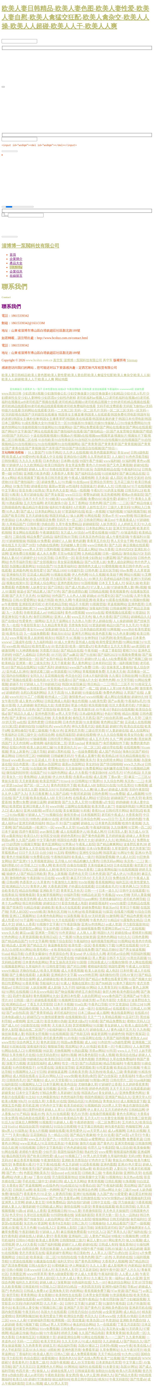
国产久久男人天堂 (75, 802)
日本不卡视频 (63, 1005)
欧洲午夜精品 (88, 1300)
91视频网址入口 (24, 1072)
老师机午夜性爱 (30, 1152)
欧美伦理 (59, 866)
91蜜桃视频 (110, 567)
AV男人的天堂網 (94, 1156)
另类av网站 (97, 1051)
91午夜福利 (52, 1333)
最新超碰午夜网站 (59, 1253)
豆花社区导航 (109, 571)
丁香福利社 (24, 1354)
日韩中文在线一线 (104, 1203)
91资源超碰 (97, 625)
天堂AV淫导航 (141, 1283)
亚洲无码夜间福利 (32, 823)
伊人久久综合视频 (110, 735)
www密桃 (126, 516)
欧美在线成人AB (42, 798)
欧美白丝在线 (133, 727)
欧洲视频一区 (61, 1321)
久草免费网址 (109, 1350)
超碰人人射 (47, 870)
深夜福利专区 (36, 1047)
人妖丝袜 (44, 777)
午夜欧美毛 (27, 1169)
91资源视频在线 (121, 1295)
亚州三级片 (35, 1021)
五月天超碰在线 (36, 516)
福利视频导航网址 (104, 941)
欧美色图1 (102, 647)
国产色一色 (14, 1173)
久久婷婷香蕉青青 (135, 1085)
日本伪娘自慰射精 (93, 630)
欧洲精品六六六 (17, 887)
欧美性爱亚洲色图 (109, 642)
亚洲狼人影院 (66, 1228)
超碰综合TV (51, 904)
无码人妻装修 (140, 895)
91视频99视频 (139, 600)
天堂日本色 (63, 798)
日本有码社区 (101, 663)
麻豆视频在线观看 (136, 545)
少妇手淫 (49, 1152)
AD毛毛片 (115, 773)
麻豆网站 (8, 756)
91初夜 (85, 811)
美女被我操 (71, 811)
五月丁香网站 (78, 503)
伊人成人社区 (125, 857)
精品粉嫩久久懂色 (86, 861)
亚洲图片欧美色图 (36, 474)
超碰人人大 (105, 486)
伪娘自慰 (47, 524)
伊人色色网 (80, 575)
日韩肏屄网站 (93, 520)
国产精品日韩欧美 (33, 874)
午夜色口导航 (97, 1005)
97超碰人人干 (33, 684)
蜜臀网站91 (56, 769)
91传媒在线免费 (83, 950)
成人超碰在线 (11, 550)
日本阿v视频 (108, 1346)
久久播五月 (99, 1278)
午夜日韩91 (123, 1047)
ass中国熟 (43, 1300)
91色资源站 (67, 933)
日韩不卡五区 (116, 958)
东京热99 (95, 1072)
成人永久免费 (46, 554)
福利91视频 (69, 1055)
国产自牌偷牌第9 (131, 1228)
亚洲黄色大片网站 (49, 1367)
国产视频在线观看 (19, 680)
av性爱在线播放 (96, 533)
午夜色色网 (86, 1257)
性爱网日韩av (111, 929)
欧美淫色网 (28, 899)
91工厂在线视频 (133, 929)
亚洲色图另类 (71, 1350)
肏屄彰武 (136, 811)
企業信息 (16, 272)
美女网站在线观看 (25, 533)
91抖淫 (111, 1051)
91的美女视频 (114, 491)
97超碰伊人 (14, 465)
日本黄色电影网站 (49, 916)
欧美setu (52, 849)
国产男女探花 (54, 495)
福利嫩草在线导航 (116, 769)
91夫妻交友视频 (112, 1118)
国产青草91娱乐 (81, 470)
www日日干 (109, 819)
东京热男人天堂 (66, 1270)
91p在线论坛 (69, 1186)
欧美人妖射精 (34, 638)
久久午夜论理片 (131, 1350)
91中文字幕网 (38, 941)
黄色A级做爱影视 (60, 1274)
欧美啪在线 (62, 950)
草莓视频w (55, 689)
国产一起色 (103, 1257)
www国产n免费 (80, 668)
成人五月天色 (98, 739)
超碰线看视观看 (45, 1000)
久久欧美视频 (11, 1287)
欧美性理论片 (73, 659)
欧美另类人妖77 (103, 807)
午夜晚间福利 (60, 857)
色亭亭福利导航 (20, 562)
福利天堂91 (65, 1262)
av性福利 (72, 486)
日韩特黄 (33, 524)
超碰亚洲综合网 (68, 1337)
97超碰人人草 (49, 1232)
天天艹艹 (93, 1017)
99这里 (48, 1051)
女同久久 (36, 676)
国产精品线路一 (24, 828)
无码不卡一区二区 (69, 520)
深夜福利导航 (98, 609)
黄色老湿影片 (50, 1043)
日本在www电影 (41, 992)
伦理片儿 (67, 1139)
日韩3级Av (122, 486)
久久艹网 (116, 739)
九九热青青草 (32, 1346)
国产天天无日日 (24, 1367)
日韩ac (44, 1325)
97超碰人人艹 (35, 815)
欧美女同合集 (133, 735)
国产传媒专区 (33, 1219)
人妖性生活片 (96, 508)
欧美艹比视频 (110, 1359)
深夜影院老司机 (106, 1228)
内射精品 (134, 1266)
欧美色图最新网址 (103, 453)
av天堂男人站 (96, 1131)
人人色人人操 (75, 596)
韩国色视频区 (94, 1097)
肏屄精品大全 (44, 706)
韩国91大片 (105, 933)
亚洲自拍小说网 (75, 457)
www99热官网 (88, 975)
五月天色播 (28, 1228)
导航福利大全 (49, 984)
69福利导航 (72, 895)
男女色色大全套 (57, 491)
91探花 (107, 912)
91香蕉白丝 (87, 1186)
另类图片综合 (49, 651)
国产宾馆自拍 (46, 710)
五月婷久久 (130, 1123)
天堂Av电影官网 (68, 554)
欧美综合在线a (126, 1055)
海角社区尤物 (57, 912)
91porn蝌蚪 (90, 899)
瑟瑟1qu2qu (76, 743)
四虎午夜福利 (22, 996)
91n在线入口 (46, 1228)
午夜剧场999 (98, 773)
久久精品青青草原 (54, 625)
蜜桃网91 (71, 853)
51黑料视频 (52, 550)
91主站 (30, 1097)
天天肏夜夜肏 (61, 718)
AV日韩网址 (79, 781)
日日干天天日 (28, 853)
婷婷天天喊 (69, 1333)
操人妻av (100, 790)
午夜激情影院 (50, 1161)
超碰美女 (8, 1093)
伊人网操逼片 (78, 1266)
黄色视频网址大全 (46, 996)
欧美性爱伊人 (76, 1131)
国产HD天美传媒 (66, 1169)
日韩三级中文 (27, 735)
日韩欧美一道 (70, 929)
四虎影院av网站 (30, 929)
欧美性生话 (14, 634)
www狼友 (67, 499)
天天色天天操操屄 (116, 1211)
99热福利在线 (81, 1283)
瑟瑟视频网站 (82, 1026)
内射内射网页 (33, 1304)
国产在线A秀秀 (88, 1359)
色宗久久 (90, 1316)
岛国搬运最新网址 (22, 567)
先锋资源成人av (35, 613)
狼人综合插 (124, 1148)
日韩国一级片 (23, 1000)
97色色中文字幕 (51, 1106)
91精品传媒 (32, 908)
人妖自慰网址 (90, 996)
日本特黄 (126, 971)
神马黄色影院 (87, 1055)
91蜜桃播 (95, 802)
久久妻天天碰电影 (14, 470)
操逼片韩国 (45, 600)
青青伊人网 (38, 887)
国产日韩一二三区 (116, 503)
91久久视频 (97, 575)
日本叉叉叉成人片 (111, 583)
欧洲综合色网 (87, 1190)
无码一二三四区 (28, 1342)
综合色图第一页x (25, 765)
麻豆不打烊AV (80, 878)
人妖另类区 (108, 524)
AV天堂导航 (124, 680)
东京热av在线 (132, 1177)
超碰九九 (106, 1375)
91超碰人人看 (63, 1123)
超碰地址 (61, 668)
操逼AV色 (38, 1114)
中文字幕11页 (132, 1363)
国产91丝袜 (88, 655)
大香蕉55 (123, 1000)
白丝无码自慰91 (47, 1055)
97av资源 (117, 1291)
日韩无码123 (134, 491)
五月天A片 (92, 1118)
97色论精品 (132, 773)
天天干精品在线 (109, 1354)
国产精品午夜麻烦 (83, 1135)
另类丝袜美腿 (49, 1249)
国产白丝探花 (107, 1076)
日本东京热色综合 (92, 537)
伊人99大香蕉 (62, 777)
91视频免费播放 (129, 655)
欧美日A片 (31, 836)
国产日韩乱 (56, 588)
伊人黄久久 (95, 1110)
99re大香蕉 (106, 550)
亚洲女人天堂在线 (32, 849)
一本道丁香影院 (110, 651)
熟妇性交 (90, 1152)
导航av (132, 1287)
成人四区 (116, 478)
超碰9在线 (141, 465)
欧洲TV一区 (45, 828)
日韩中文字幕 (74, 1304)
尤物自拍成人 (29, 971)
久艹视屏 (65, 937)
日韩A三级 (29, 870)
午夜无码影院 (119, 1380)
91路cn (20, 1211)
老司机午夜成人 (112, 815)
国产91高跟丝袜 (90, 1064)
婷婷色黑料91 (70, 836)
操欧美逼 (101, 727)
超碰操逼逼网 (57, 1072)
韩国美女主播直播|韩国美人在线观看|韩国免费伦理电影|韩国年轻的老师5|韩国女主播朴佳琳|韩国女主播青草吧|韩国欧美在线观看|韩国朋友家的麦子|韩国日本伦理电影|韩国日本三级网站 (76, 419)
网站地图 (61, 380)
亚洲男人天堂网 (13, 1203)
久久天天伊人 (71, 1342)
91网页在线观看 (127, 946)
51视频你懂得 (118, 963)
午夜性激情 (132, 1064)
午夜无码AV (30, 1312)
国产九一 (53, 1139)
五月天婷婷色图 (130, 819)
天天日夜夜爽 (38, 794)
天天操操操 (73, 769)
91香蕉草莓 (30, 984)
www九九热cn (133, 765)
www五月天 (36, 1139)
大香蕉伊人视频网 (115, 1262)
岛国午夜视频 (59, 1363)
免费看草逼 (135, 1139)
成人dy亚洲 (134, 1278)
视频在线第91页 (17, 583)
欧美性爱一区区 (79, 946)
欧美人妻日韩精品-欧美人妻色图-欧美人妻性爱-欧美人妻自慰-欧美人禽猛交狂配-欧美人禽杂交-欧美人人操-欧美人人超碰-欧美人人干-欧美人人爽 (75, 17)
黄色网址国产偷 (112, 722)
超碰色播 (130, 739)
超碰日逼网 (38, 802)
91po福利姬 (142, 1080)
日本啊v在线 (69, 461)
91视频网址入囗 (30, 1085)
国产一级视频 (140, 1224)
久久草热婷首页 (98, 457)
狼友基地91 (127, 1245)
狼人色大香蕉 (102, 617)
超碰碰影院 (91, 524)
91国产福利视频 (49, 1245)
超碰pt (91, 596)
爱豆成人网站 (87, 550)
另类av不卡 (110, 516)
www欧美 (13, 647)
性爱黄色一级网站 (32, 621)
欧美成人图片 (43, 1354)
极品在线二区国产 (32, 1030)
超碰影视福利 (98, 904)
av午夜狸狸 (9, 604)
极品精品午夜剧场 (35, 508)
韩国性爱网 (116, 967)
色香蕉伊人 (28, 882)
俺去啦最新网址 (122, 1013)
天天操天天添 (61, 1026)
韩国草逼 (109, 853)
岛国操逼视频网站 (75, 609)
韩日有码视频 (32, 904)
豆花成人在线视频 (137, 722)
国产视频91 (76, 529)
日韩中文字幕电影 (49, 1148)
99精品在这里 (90, 895)
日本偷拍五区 (25, 1337)
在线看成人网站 (84, 798)
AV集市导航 (21, 486)
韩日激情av (142, 516)
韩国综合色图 (66, 840)
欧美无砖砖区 (73, 1106)
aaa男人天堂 (132, 718)
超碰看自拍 (39, 486)
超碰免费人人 (51, 482)
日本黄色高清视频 (108, 823)
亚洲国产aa (131, 996)
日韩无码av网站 (111, 861)
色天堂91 (15, 1215)
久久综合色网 (113, 781)
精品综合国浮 (28, 1127)
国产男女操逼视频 (132, 950)
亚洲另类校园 (124, 1144)
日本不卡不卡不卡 (35, 499)
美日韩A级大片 (78, 1030)
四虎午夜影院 (28, 832)
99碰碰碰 (42, 756)
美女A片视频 (38, 1131)
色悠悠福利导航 (72, 1097)
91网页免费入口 (13, 1198)
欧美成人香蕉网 (47, 1241)
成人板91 (15, 811)
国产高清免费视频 (14, 1266)
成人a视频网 (135, 794)
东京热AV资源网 (35, 1224)
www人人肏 (17, 1321)
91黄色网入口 (129, 887)
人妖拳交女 (38, 588)
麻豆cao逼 (27, 933)
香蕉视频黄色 (119, 592)
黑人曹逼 (98, 958)
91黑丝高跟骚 (136, 958)
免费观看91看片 (24, 1165)
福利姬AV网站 (86, 988)
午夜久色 (25, 617)
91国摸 (81, 963)
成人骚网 (102, 1013)
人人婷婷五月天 (129, 524)
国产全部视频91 (44, 562)
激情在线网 (72, 1207)
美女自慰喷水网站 (109, 760)
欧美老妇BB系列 (72, 979)
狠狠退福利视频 (124, 1152)
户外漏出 (142, 706)
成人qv (59, 1156)
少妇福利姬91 (55, 1030)
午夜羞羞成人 (125, 520)
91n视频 (80, 499)
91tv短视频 (86, 882)
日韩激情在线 (90, 1198)
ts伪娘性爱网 (121, 1043)
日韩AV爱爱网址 (24, 600)
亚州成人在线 (85, 642)
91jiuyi (65, 781)
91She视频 (16, 815)
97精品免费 (48, 1093)
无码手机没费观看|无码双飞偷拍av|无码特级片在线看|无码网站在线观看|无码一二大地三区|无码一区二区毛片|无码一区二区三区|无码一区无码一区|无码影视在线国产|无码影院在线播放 (77, 411)
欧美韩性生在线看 (68, 1295)
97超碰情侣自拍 (56, 529)
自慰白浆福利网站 (33, 693)
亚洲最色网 (21, 571)
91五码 (59, 853)
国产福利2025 (107, 655)
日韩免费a (68, 1329)
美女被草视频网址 (49, 895)
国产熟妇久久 (133, 1342)
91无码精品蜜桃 (67, 790)
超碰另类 (88, 1000)
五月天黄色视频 (83, 1059)
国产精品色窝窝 (131, 916)
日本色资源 (97, 874)
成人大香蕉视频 (72, 971)
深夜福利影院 (84, 1215)
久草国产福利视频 (116, 1038)
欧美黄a (98, 600)
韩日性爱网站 (11, 984)
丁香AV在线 (41, 1177)
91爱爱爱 (120, 1194)
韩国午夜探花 (135, 1034)
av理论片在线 (52, 811)
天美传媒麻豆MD (100, 866)
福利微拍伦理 (109, 975)
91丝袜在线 (17, 1047)
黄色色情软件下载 (63, 786)
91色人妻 (12, 512)
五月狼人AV (63, 861)
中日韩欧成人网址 (49, 1207)
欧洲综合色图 (73, 1316)
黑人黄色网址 (81, 663)
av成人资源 (113, 925)
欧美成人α (13, 457)
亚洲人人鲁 (62, 617)
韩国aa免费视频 (72, 1043)
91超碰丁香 (93, 1304)
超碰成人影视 (118, 790)
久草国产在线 (133, 693)
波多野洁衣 (69, 1009)
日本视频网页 (90, 815)
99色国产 (58, 596)
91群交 (86, 1207)
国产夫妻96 (17, 718)
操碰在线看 (57, 1131)
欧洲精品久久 (125, 840)
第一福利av (117, 1278)
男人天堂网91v (61, 1325)
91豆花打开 (130, 1017)
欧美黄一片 (106, 1047)
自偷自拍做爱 (76, 866)
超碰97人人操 (61, 541)
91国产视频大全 (140, 979)
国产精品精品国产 (14, 941)
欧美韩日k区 (48, 937)
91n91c (12, 1127)
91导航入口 (48, 1287)
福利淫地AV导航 (66, 537)
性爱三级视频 (38, 731)
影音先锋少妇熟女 (32, 491)
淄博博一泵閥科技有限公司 (83, 360)
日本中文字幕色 (27, 1093)
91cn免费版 (117, 794)
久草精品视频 (111, 1017)
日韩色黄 (91, 571)
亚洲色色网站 (106, 937)
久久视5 (114, 676)
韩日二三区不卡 (122, 684)
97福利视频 (114, 512)
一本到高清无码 (89, 1287)
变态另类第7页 (139, 849)
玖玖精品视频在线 (132, 756)
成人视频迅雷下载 (133, 1102)
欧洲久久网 (63, 600)
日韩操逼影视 (84, 1371)
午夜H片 (97, 491)
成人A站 (91, 1043)
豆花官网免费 (115, 1139)
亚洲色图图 (108, 1165)
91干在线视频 (141, 486)
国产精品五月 (36, 946)
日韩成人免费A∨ (36, 1291)
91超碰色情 (116, 1034)
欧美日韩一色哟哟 (46, 1190)
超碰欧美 (47, 908)
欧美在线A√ (142, 1346)
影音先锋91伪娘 (55, 1021)
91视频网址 (80, 739)
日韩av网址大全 (110, 1190)
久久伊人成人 (65, 1278)
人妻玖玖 (120, 1169)
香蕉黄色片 (32, 1194)
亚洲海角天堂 (58, 1291)
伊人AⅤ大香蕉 (26, 1245)
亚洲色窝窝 (36, 722)
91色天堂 (135, 798)
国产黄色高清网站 (87, 1262)
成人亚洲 (99, 777)
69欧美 (54, 499)
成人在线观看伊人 (73, 832)
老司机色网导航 (134, 899)
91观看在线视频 (117, 600)
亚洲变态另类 (74, 731)
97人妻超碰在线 (117, 731)
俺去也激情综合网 (135, 1106)
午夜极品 (108, 895)
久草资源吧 (119, 849)
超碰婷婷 (12, 693)
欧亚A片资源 (39, 579)
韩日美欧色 (81, 1253)
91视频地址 (114, 1177)
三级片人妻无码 (118, 508)
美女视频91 (46, 1295)
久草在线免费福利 (122, 1059)
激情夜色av (77, 697)
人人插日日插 (15, 1059)
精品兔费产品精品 (40, 537)
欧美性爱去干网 (51, 1316)
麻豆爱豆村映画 (140, 1194)
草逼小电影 (79, 706)
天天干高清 (56, 693)
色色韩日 (15, 1291)
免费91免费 (21, 802)
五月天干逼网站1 (58, 621)
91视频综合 (54, 815)
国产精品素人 (36, 592)
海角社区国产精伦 (135, 752)
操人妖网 (76, 516)
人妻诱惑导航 (62, 1194)
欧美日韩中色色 (130, 567)
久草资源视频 (28, 937)
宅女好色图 (51, 929)
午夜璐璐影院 (49, 533)
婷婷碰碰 (122, 802)
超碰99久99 (139, 697)
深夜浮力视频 (15, 1064)
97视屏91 (95, 781)
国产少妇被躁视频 (133, 1300)
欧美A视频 (9, 1102)
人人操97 (117, 457)
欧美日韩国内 (54, 465)
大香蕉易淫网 (57, 887)
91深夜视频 (72, 916)
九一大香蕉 (14, 613)
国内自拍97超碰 (78, 1203)
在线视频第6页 (75, 1017)
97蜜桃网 (82, 920)
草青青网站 (28, 1295)
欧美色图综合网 (128, 992)
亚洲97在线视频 (84, 1194)
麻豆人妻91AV (97, 1241)
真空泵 (58, 360)
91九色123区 (130, 1354)
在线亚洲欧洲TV (24, 609)
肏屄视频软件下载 (116, 743)
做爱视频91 (49, 1359)
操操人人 (42, 1371)
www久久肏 (10, 933)
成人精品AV (131, 1312)
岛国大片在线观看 (53, 1312)
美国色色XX (67, 1359)
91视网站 (124, 941)
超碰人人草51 (38, 470)
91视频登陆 (98, 604)
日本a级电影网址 (91, 714)
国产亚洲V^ (21, 861)
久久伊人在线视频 (76, 453)
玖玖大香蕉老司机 (122, 706)
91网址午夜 (126, 853)
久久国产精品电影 (91, 1333)
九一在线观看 (106, 1325)
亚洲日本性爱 (70, 996)
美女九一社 (14, 777)
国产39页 (28, 545)
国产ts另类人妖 (95, 562)
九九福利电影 (42, 642)
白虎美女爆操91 (36, 954)
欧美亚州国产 (49, 781)
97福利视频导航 (135, 512)
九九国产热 (105, 1194)
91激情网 (112, 916)
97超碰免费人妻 (122, 588)
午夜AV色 (56, 731)
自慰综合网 (46, 735)
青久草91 (83, 1278)
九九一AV (99, 1283)
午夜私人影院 (85, 845)
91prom (81, 1329)
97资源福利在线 (73, 512)
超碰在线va (123, 933)
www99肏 (56, 807)
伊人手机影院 (11, 1350)
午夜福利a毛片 (135, 701)
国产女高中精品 (51, 659)
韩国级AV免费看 (38, 541)
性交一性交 (70, 1064)
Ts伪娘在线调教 (47, 545)
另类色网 (95, 503)
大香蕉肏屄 (134, 815)
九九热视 (143, 1030)
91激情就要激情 (52, 1017)
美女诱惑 (72, 1375)
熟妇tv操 (36, 1333)
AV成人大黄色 (64, 642)
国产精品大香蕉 (126, 1375)
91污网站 (74, 672)
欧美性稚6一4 (43, 950)
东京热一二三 (134, 781)
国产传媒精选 (131, 1359)
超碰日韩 (55, 1182)
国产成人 (26, 512)
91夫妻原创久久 (65, 748)
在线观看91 (121, 1009)
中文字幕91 (10, 491)
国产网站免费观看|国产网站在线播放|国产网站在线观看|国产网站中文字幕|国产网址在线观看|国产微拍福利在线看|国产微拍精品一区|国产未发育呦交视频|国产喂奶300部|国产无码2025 (77, 432)
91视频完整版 (30, 845)
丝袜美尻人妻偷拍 (119, 668)
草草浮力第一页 (106, 1215)
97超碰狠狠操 (15, 541)
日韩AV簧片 (128, 975)
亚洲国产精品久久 (118, 1097)
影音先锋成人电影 (74, 904)
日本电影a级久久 (13, 1017)
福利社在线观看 (90, 1367)
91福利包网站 (57, 773)
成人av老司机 (33, 1375)
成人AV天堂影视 (56, 1080)
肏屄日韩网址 (43, 617)
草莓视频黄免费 (93, 672)
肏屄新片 (140, 866)
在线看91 (64, 680)
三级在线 (19, 537)
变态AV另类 (79, 1114)
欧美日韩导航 (125, 1207)
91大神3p (74, 912)
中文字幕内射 (46, 840)
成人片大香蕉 (78, 773)
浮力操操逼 (126, 1203)
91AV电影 (71, 689)
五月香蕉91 (54, 1118)
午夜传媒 (90, 651)
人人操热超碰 (69, 1249)
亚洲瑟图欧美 (85, 1068)
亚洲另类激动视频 (72, 849)
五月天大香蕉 (120, 647)
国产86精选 (103, 984)
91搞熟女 (21, 1131)
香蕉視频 (60, 1236)
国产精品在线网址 (23, 668)
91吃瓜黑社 (125, 786)
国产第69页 (73, 899)
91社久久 (124, 937)
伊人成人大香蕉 (85, 1274)
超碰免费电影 (91, 908)
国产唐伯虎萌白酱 (74, 592)
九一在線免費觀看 (36, 634)
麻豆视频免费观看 (73, 1232)
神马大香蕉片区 (83, 727)
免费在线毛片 (122, 878)
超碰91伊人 (92, 659)
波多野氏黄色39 (135, 845)
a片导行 (135, 1135)
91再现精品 (93, 1102)
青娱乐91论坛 (60, 634)
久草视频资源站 (42, 861)
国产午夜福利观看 (109, 1186)
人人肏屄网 (141, 1047)
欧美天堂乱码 (50, 1342)
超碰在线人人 (99, 1030)
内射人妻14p (23, 1177)
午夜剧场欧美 (28, 1232)
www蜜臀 (105, 1152)
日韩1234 (136, 1005)
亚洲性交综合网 (90, 853)
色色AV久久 (96, 1329)
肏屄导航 (12, 1295)
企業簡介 (16, 259)
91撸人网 (44, 866)
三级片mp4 (130, 1190)
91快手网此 (54, 453)
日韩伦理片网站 (59, 739)
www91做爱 (117, 904)
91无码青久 (134, 1329)
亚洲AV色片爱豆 (129, 1165)
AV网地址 (71, 1367)
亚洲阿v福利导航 (114, 1287)
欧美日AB (20, 1380)
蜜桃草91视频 (141, 933)
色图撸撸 (22, 588)
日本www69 (32, 1270)
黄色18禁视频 (74, 613)
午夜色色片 (98, 920)
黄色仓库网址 (126, 1114)
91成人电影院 (91, 1342)
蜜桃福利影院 (97, 967)
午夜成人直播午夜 (87, 756)
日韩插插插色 (11, 508)
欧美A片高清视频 (128, 1371)
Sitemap (132, 360)
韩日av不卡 (54, 823)
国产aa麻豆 (71, 655)
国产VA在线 (124, 596)
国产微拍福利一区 (27, 482)
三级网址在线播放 (77, 807)
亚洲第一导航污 (46, 933)
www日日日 (73, 495)
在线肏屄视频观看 (102, 1114)
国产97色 (53, 592)
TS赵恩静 (105, 638)
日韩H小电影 (25, 1241)
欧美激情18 (86, 710)
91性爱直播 (104, 1068)
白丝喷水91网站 (20, 950)
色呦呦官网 (134, 1127)
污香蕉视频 (143, 1203)
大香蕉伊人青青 (62, 474)
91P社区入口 (96, 1232)
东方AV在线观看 (57, 1114)
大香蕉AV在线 (56, 1102)
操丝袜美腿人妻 (13, 1034)
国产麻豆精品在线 (132, 474)
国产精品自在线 (72, 651)
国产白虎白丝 (118, 1253)
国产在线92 (10, 621)
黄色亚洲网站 (51, 845)
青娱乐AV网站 (122, 1161)
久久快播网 (119, 828)
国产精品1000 (56, 571)
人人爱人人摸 (128, 1274)
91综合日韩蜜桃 (65, 1127)
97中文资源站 (118, 1005)
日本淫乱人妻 (117, 832)
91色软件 (104, 1043)
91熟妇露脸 (14, 503)
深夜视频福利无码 (137, 1198)
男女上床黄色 (19, 752)
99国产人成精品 (24, 655)
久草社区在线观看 (36, 1215)
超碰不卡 (15, 684)
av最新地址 (14, 836)
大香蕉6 (142, 1114)
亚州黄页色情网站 (25, 1329)
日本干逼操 (10, 832)
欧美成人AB (86, 786)
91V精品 (81, 1139)
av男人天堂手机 (67, 714)
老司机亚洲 (30, 1106)
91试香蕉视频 (89, 1165)
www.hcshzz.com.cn (39, 360)
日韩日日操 (20, 988)
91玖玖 (24, 819)
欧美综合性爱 (102, 1169)
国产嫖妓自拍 (126, 558)
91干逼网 (26, 920)
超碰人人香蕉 (25, 925)
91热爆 (67, 482)
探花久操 (132, 583)
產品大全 (16, 263)
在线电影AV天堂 (45, 680)
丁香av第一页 (117, 777)
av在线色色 (51, 1186)
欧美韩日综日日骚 (57, 1059)
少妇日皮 (22, 1257)
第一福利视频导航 (126, 663)
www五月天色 (81, 617)
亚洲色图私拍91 (68, 583)
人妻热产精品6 (99, 1236)
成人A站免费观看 (114, 659)
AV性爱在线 (45, 1068)
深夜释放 (63, 1283)
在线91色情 (17, 748)
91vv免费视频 (49, 1329)
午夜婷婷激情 (83, 1123)
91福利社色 (44, 727)
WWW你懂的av (112, 1198)
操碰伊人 (12, 874)
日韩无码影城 (32, 1089)
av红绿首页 (73, 1173)
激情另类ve (71, 815)
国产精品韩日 (138, 1262)
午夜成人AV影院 (137, 967)
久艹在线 (22, 769)
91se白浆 (82, 828)
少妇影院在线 (29, 1026)
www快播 (70, 1076)
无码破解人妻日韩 (73, 545)
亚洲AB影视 (32, 811)
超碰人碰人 (48, 1283)
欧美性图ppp (122, 638)
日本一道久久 (108, 891)
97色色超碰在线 (75, 1148)
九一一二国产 (114, 1337)
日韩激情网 (143, 1144)
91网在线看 (92, 516)
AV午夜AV (102, 710)
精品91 (26, 647)
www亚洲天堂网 (49, 609)
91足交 (46, 1194)
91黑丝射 (133, 874)
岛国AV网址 (128, 1367)
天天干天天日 (119, 1089)
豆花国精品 (38, 1135)
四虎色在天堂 (78, 874)
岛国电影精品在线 (107, 470)
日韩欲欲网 (130, 676)
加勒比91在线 (106, 786)
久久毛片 (132, 625)
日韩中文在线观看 (132, 891)
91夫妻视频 (91, 722)
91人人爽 (86, 790)
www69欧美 (37, 912)
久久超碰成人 (112, 1342)
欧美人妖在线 (94, 971)
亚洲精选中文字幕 (64, 975)
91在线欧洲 (38, 769)
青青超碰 (130, 1072)
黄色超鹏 (79, 541)
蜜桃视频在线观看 (118, 613)
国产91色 (55, 1198)
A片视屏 (79, 508)
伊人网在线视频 (140, 963)
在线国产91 (38, 773)
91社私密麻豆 (11, 958)
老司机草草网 (69, 819)
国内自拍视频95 (17, 676)
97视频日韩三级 (51, 1308)
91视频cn (125, 988)
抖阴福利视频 (140, 954)
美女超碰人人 (114, 1026)
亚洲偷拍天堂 (15, 575)
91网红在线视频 (17, 992)
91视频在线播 (60, 575)
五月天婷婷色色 (116, 1110)
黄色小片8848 (95, 465)
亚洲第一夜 (24, 663)
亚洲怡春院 (19, 731)
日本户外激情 (136, 1304)
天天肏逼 (101, 478)
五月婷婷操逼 (115, 836)
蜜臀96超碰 (91, 495)
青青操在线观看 (103, 1207)
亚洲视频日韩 (57, 1211)
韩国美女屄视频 (36, 1034)
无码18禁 (134, 1156)
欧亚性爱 (109, 499)
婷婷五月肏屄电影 (88, 992)
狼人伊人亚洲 (89, 1375)
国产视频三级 (137, 659)
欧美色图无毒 (101, 634)
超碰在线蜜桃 (86, 735)
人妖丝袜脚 (38, 988)
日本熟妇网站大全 (48, 512)
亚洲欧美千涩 (49, 891)
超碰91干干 (126, 499)
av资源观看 (59, 672)
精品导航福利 (113, 1064)
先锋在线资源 (59, 470)
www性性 (8, 1043)
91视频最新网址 (13, 967)
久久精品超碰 (133, 1249)
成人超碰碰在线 (47, 979)
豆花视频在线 (54, 676)
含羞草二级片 (39, 1363)
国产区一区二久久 (36, 786)
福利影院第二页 (55, 743)
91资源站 (138, 613)
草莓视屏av (9, 853)
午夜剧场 (33, 878)
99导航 (17, 474)
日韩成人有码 (108, 1245)
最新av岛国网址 (49, 765)
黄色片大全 (86, 840)
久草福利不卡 (35, 967)
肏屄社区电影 (11, 1110)
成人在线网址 (139, 731)
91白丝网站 (42, 920)
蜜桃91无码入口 (138, 1021)
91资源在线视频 (20, 1262)
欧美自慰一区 (136, 1333)
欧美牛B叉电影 (59, 1224)
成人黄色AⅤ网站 (31, 701)
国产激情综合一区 (25, 659)
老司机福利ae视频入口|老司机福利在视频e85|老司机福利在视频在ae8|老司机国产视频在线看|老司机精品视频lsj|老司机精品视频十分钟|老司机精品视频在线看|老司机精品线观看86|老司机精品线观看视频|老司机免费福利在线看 (76, 402)
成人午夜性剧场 (117, 537)
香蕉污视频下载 (27, 1325)
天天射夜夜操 (28, 781)
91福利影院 (10, 1085)
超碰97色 (116, 727)
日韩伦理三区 (25, 756)
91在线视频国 (128, 870)
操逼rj (21, 592)
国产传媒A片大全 (85, 680)
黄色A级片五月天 (123, 1030)
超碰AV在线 (49, 819)
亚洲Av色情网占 (92, 925)
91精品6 (113, 920)
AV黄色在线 (10, 899)
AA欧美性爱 (97, 701)
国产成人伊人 (116, 874)
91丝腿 (98, 1026)
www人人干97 (127, 1051)
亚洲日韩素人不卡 (35, 807)
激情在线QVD (133, 554)
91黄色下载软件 (124, 984)
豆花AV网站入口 (50, 1076)
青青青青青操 (115, 1333)
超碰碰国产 (119, 798)
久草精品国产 (15, 524)
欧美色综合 (69, 1085)
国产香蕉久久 (77, 579)
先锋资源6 (62, 706)
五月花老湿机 (88, 1270)
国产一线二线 (88, 689)
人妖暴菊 (42, 975)
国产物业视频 (64, 992)
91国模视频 (89, 583)
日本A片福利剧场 (95, 676)
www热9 (127, 630)
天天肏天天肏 (116, 672)
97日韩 (41, 1072)
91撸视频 (141, 786)
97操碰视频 (38, 739)
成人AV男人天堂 (55, 1384)
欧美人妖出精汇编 (40, 748)
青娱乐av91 (110, 908)
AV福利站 (43, 596)
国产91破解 (71, 823)
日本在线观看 (123, 866)
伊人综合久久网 (94, 954)
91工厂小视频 (34, 697)
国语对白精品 (67, 1287)
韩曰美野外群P (32, 1110)
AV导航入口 (28, 866)
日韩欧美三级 (91, 1173)
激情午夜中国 (109, 1270)
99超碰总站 (53, 684)
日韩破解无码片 (62, 756)
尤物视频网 (62, 1051)
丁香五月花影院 (128, 1325)
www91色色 (62, 727)
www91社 (16, 697)
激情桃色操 (17, 878)
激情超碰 (28, 1207)
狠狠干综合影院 (60, 941)
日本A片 (48, 1270)
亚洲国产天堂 (73, 1308)
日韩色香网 (100, 794)
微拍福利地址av (24, 1278)
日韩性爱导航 (55, 967)
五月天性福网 (33, 503)
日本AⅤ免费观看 (98, 849)
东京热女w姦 (115, 1329)
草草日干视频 (129, 908)
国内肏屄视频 (11, 1312)
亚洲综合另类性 (101, 482)
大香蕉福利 (127, 1076)
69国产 (114, 533)
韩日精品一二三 (98, 684)
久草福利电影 (117, 1156)
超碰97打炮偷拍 (39, 1380)
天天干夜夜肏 (60, 663)
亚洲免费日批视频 (22, 554)
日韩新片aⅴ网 (22, 1190)
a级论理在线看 (112, 748)
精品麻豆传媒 (19, 1333)
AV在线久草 (36, 1102)
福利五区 (122, 882)
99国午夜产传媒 (91, 461)
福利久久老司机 (27, 1283)
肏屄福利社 (138, 1219)
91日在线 (47, 878)
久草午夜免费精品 (68, 524)
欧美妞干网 (114, 575)
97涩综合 (103, 798)
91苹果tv (68, 845)
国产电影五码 (79, 1034)
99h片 (22, 1102)
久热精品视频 (91, 554)
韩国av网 (8, 840)
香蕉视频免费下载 (97, 1291)
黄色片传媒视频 (17, 857)
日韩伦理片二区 (121, 1080)
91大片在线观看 (63, 920)
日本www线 (107, 1316)
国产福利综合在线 (87, 474)
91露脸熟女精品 (131, 920)
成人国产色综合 (110, 752)
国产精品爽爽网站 (109, 845)
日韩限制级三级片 (72, 1241)
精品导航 (17, 954)
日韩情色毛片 (15, 1080)
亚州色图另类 (44, 714)
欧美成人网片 (96, 832)
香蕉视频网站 (104, 882)
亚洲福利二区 (78, 1236)
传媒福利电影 (125, 807)
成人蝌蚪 (54, 1064)
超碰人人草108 (110, 689)
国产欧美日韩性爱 (40, 1156)
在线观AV (141, 1013)
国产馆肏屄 (14, 908)
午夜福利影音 (108, 1274)
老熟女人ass (138, 1038)
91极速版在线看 (44, 1262)
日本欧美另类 (78, 1072)
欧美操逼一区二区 (43, 1257)
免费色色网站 (112, 693)
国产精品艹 (133, 1291)
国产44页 (122, 1135)
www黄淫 (62, 878)
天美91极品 (21, 1135)
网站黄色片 (116, 1241)
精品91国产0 (115, 625)
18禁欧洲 (53, 1350)
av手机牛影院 (106, 1000)
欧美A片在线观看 (68, 908)
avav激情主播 (49, 832)
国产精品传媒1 (140, 503)
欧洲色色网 (107, 680)
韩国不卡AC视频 (68, 638)
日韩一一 (90, 891)
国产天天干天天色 (22, 596)
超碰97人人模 (71, 1245)
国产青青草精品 (41, 1013)
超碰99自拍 (26, 727)
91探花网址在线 (90, 1038)
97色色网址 (10, 937)
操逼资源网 (99, 1034)
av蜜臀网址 (96, 1139)
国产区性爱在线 (62, 958)
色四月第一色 (25, 1371)
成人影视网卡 (117, 1266)
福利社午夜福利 (60, 508)
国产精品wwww (36, 1198)
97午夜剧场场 (70, 925)
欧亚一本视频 (95, 512)
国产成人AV (10, 1026)
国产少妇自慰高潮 (109, 718)
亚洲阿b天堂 (132, 1173)
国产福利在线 (137, 1232)
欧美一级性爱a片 (81, 647)
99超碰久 (46, 1127)
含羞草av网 (71, 1198)
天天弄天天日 (101, 878)
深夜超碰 (51, 630)
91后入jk (8, 1123)
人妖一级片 (86, 1009)
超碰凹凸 (33, 1017)
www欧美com (20, 760)
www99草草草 (37, 1274)
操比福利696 (61, 1380)
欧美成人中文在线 (49, 457)
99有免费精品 (55, 1203)
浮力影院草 (58, 579)
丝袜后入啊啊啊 (26, 1123)
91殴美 (14, 495)
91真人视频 (107, 1055)
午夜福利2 (9, 735)
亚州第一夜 (65, 1089)
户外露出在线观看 (81, 887)
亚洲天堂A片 (141, 1097)
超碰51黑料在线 (59, 752)
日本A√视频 (33, 1384)
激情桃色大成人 (89, 567)
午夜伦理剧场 (109, 1300)
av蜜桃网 (36, 743)
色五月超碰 (70, 1165)
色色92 (27, 958)
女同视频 (49, 1089)
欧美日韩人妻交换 (25, 1308)
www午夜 (125, 1346)
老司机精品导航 (56, 604)
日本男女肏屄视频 (95, 1295)
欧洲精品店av (15, 1005)
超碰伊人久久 (104, 840)
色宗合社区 (73, 676)
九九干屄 (68, 988)
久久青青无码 (107, 988)
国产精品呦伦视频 (25, 1009)
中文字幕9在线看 (48, 1165)
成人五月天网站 (75, 1182)
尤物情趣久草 (87, 1085)
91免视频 (129, 1182)
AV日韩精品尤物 (38, 718)
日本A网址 (23, 520)
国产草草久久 (116, 1232)
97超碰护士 (28, 558)
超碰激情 (54, 802)
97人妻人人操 (100, 588)
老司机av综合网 (118, 954)
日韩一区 (98, 668)
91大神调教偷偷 (27, 651)
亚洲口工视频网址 (22, 916)
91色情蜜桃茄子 (24, 1068)
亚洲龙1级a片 (77, 1021)
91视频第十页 (46, 1337)
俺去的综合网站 (118, 1283)
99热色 (35, 819)
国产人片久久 (130, 1270)
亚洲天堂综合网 (124, 529)
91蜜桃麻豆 (60, 1266)
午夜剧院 (108, 1148)
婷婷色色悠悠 (98, 1089)
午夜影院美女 (30, 625)
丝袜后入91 (47, 790)
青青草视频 (96, 1182)
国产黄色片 (105, 1144)
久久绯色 (28, 710)
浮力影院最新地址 (136, 925)
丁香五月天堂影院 (40, 1005)
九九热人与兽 (81, 621)
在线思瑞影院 (65, 735)
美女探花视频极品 (70, 562)
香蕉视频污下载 (103, 946)
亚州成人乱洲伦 (17, 672)
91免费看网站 (92, 769)
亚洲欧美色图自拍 (115, 1308)
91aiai (5, 954)
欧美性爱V (37, 571)
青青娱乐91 (111, 1102)
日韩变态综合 (77, 1312)
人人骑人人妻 (86, 933)
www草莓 (16, 638)
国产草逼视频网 (30, 1186)
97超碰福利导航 (38, 1321)
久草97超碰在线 (31, 495)
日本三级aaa (86, 1013)
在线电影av (103, 1009)
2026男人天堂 (111, 1106)
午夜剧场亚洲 (82, 600)
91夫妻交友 (111, 1367)
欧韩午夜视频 (131, 823)
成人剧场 (54, 988)
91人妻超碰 (73, 693)
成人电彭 (112, 971)
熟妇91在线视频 (122, 710)
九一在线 (12, 625)
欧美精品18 (110, 756)
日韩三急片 (79, 1224)
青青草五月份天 (98, 541)
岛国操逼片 (88, 486)
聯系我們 (16, 268)
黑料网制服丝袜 (27, 1316)
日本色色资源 (72, 722)
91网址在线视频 (92, 1337)
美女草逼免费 (74, 465)
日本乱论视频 (136, 1131)
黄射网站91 (21, 529)
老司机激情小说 (56, 503)
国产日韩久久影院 (78, 1219)
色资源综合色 (58, 954)
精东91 (50, 638)
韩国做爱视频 (105, 857)
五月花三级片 (123, 482)
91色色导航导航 (137, 457)
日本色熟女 (51, 461)
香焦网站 (30, 777)
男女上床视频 (57, 874)
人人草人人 (99, 1253)
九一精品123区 (58, 1135)
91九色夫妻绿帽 (124, 634)
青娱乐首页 (10, 781)
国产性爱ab (138, 1380)
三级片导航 (38, 752)
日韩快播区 (10, 461)
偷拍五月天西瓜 (84, 718)
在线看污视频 (123, 912)
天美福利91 (21, 739)
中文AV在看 (105, 1135)
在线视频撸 (132, 748)
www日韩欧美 (97, 545)
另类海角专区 (78, 625)
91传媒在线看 (92, 693)
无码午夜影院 (138, 790)
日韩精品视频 (98, 592)
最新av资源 (57, 486)
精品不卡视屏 (78, 604)
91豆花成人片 (41, 760)
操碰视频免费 (90, 929)
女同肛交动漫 (49, 836)
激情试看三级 (39, 672)
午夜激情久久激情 (64, 882)
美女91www (35, 630)
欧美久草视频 (50, 971)
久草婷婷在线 (122, 1257)
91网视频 (113, 630)
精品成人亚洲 (15, 946)
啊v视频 (140, 588)
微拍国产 (15, 1194)
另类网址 (101, 1059)
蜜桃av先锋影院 (132, 495)
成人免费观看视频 (83, 1354)
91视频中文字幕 (47, 925)
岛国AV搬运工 (88, 1346)
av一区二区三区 (89, 748)
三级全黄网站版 (105, 870)
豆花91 (134, 1253)
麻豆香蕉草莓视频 (26, 1161)
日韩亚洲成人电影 (57, 701)
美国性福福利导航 (70, 1152)
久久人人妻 (98, 1266)
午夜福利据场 (99, 828)
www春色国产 (112, 996)
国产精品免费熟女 (112, 1021)
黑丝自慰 (19, 630)
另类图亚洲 (17, 1274)
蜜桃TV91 (129, 651)
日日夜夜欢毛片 (106, 887)
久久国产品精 (59, 794)
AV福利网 (128, 461)
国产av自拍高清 (17, 1013)
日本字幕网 (51, 1085)
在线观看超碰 (140, 1089)
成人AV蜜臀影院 (30, 1038)
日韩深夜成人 (97, 963)
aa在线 (21, 722)
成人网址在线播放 (117, 697)
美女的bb (92, 765)
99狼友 (116, 1236)
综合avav (57, 1173)
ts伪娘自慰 (15, 1375)
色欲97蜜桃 (112, 714)
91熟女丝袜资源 (84, 937)
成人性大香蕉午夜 (50, 899)
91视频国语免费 (43, 520)
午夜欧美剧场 (112, 1173)
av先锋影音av (36, 689)
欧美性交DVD (66, 870)
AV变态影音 (59, 647)
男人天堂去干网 (122, 541)
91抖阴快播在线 (62, 1215)
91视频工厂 (73, 1156)
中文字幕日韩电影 (90, 1127)
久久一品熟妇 (129, 1215)
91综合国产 (44, 567)
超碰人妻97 (44, 1236)
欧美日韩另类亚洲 (54, 478)
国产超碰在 (44, 1169)
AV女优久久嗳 (27, 790)
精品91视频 (130, 714)
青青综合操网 (25, 979)
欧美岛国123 (95, 1321)
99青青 (45, 1026)
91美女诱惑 (10, 1118)
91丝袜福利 (110, 474)
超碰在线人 (27, 1236)
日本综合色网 (90, 819)
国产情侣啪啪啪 (111, 765)
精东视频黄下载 (28, 478)
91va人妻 (74, 1211)
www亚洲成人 (30, 1144)
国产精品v (92, 979)
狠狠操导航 (56, 1047)
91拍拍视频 (10, 929)
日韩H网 (12, 882)
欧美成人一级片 (83, 857)
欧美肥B (15, 807)
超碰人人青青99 (137, 836)
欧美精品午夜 (73, 1118)
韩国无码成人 (59, 516)
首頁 (13, 255)
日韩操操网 (118, 609)
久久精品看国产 (117, 1224)
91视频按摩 (130, 1236)
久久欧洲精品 (33, 465)
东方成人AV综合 (72, 533)
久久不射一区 (53, 1304)
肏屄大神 (108, 992)
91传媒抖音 (75, 571)
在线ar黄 (85, 1169)
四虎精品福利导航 (116, 579)
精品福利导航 (67, 1346)
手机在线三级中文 (35, 1182)
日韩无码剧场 (119, 1219)
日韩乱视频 (132, 760)
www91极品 (10, 971)
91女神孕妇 (89, 638)
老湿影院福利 (36, 1064)
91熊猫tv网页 (99, 1080)
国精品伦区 (76, 1102)
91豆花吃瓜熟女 (52, 1144)
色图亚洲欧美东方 (82, 760)
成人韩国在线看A (25, 1076)
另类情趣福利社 (110, 899)
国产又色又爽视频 (119, 465)
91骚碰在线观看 (24, 1300)
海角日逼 (36, 529)
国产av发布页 (11, 710)
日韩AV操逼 (113, 1249)
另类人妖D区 (18, 912)
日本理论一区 (64, 558)
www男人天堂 (32, 550)
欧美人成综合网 (136, 1026)
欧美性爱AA (41, 647)
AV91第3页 (9, 727)
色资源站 (8, 520)
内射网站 (76, 1291)
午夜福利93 (81, 941)
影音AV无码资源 (93, 916)
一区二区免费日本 (107, 1123)
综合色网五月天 (27, 1043)
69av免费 (126, 571)
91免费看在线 (39, 857)
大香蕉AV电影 (127, 1316)
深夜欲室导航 (64, 1068)
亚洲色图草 (136, 604)
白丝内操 (95, 1312)
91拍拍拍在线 (67, 1257)
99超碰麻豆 (83, 958)
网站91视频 (132, 575)
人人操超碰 (41, 958)
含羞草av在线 (82, 777)
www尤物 (123, 895)
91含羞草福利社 (65, 567)
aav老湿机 (138, 647)
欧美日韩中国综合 (84, 1380)
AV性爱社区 (105, 596)
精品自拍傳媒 (28, 891)
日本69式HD (124, 550)
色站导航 (141, 541)
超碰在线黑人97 (62, 1371)
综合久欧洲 (10, 1148)
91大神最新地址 (47, 1097)
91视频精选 (92, 1106)
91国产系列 (45, 668)
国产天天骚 (21, 798)
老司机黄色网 (52, 1038)
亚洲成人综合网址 (43, 583)
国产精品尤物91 (106, 950)
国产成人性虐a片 (77, 588)
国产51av (14, 1249)
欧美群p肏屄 (87, 1076)
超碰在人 (87, 823)
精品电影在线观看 (32, 1118)
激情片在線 (88, 1144)
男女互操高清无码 (62, 963)
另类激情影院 (91, 1211)
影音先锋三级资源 (138, 1118)
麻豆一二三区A (139, 777)
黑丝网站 (130, 1186)
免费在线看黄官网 (114, 979)
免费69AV (95, 499)
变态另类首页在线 (32, 1253)
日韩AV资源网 (76, 1110)
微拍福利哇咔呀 (17, 773)
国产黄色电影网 (93, 836)
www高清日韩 (11, 394)
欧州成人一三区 (56, 697)
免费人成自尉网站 (120, 562)
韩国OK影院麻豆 (74, 684)
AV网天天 (95, 579)
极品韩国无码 (15, 1156)
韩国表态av (89, 1093)
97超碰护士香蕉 (110, 1085)
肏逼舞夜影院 (57, 946)
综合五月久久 (68, 630)
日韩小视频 (14, 1270)
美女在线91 (60, 760)
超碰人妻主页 (35, 1203)
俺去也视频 (79, 701)
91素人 (65, 984)
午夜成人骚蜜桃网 (81, 478)
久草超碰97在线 (68, 1093)
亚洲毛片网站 (81, 634)
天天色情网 (21, 743)
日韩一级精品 (112, 554)
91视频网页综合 (69, 1000)
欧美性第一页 (66, 710)
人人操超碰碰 (122, 621)
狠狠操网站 (100, 1219)
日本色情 (81, 1089)
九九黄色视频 (135, 1337)
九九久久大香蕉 (30, 461)
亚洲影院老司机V (31, 604)
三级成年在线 (21, 642)
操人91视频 (134, 1241)
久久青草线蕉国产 (64, 1300)
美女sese (123, 453)
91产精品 (22, 1114)
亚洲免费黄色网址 (132, 1093)
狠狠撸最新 (27, 895)
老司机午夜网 (11, 1089)
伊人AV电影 (87, 1047)
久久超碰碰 (25, 706)
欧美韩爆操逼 (91, 912)
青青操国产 (94, 743)
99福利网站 (17, 689)
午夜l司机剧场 (80, 794)
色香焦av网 (130, 689)
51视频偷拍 (97, 1224)
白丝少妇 (46, 853)
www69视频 (94, 697)
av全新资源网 (112, 1312)
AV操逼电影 (128, 533)
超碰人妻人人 (11, 1207)
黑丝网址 (71, 1047)
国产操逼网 (14, 1219)
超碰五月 (49, 1346)
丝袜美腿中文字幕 (91, 1177)
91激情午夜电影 (114, 1304)
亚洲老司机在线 (140, 1308)
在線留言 (16, 276)
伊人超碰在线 (102, 621)
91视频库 (45, 1123)
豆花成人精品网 (38, 575)
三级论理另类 (94, 731)
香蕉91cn (98, 811)
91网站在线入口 (13, 1051)
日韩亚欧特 (30, 1287)
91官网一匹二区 (139, 828)
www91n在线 (95, 613)
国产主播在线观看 (22, 975)
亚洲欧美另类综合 (74, 1161)
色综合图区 (32, 1359)
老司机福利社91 (65, 1013)
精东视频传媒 (98, 706)
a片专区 (108, 802)
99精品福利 (56, 613)
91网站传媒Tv (133, 642)
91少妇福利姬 (79, 1080)
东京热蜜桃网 (110, 495)
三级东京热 (41, 663)
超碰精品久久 (140, 617)
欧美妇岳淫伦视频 (127, 1068)
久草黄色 (43, 882)
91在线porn (81, 482)
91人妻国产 (36, 453)
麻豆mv (109, 520)
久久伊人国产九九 (14, 794)
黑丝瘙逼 (78, 1321)
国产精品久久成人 (20, 714)
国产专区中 (69, 1190)
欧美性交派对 (133, 478)
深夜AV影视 (10, 1228)
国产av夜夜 (116, 701)
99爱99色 (28, 457)
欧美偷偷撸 (142, 1148)
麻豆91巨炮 (19, 1139)
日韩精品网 (137, 1110)
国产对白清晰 (76, 967)
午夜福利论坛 (130, 470)
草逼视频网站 (117, 604)
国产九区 (115, 545)
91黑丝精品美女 (17, 579)
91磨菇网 (109, 558)
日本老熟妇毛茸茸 (108, 1363)
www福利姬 (111, 461)
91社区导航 (45, 558)
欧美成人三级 (113, 1072)
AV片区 (56, 655)
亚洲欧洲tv (68, 550)
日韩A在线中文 (39, 1266)
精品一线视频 (79, 491)
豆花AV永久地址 (34, 1350)
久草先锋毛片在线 (22, 1055)
